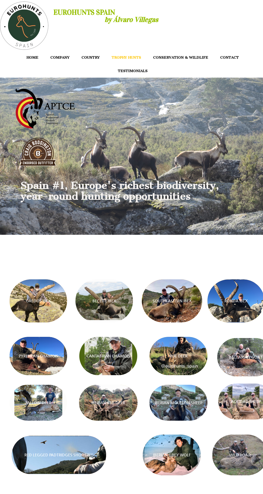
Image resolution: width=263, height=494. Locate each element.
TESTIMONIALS (133, 71)
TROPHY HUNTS (126, 57)
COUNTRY (90, 57)
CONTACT (229, 57)
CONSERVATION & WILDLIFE (180, 57)
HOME (32, 57)
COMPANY (59, 57)
